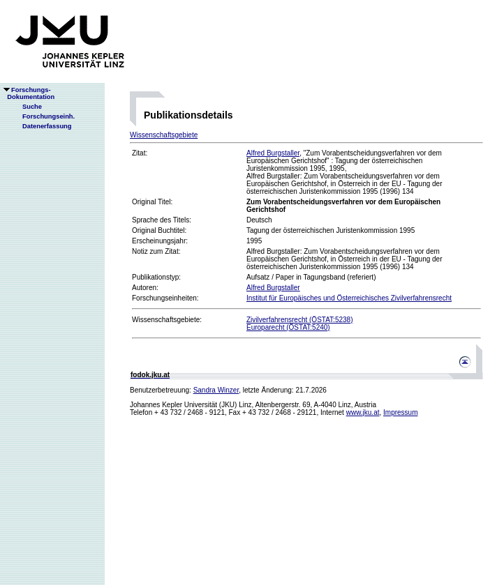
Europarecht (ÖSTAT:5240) (288, 327)
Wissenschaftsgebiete (164, 135)
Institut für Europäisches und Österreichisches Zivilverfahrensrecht (349, 298)
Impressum (400, 412)
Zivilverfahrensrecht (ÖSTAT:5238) (299, 320)
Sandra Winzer (216, 390)
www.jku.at (363, 412)
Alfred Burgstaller (272, 153)
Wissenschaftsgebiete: (167, 320)
